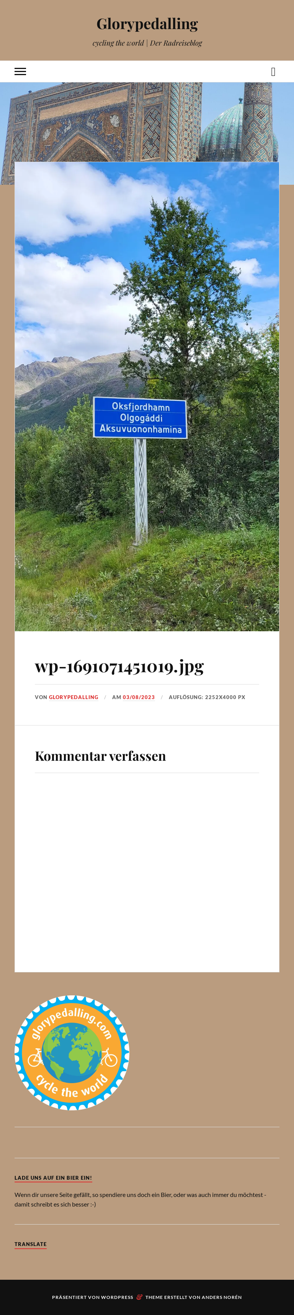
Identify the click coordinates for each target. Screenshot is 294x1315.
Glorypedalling (147, 23)
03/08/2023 (139, 697)
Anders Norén (222, 1297)
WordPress (117, 1297)
